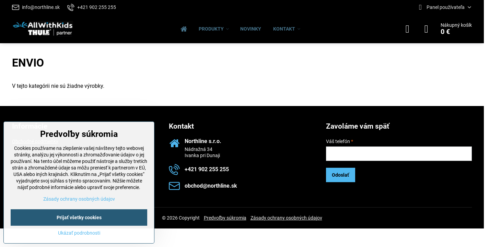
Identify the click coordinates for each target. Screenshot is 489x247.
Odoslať (340, 175)
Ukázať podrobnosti (79, 233)
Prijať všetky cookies (79, 217)
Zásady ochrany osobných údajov (286, 218)
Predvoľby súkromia (225, 218)
